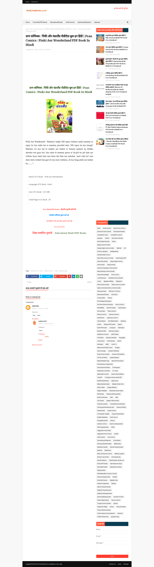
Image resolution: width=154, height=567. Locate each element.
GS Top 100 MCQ (102, 357)
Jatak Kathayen (114, 357)
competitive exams (116, 235)
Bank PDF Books (102, 327)
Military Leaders (119, 453)
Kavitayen (100, 344)
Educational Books (119, 231)
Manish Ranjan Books (116, 447)
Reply (34, 315)
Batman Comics (114, 314)
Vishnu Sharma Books (103, 510)
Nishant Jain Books (103, 457)
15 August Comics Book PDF (113, 377)
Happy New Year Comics (104, 434)
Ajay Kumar (114, 381)
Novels (107, 238)
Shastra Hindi (111, 264)
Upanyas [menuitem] (97, 22)
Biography (122, 337)
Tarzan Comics (115, 500)
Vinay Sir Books (121, 507)
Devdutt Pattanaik (113, 351)
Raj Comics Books (117, 238)
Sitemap (126, 564)
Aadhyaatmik (114, 251)
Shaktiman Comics (103, 334)
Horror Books (101, 311)
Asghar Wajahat (102, 390)
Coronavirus (100, 341)
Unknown (35, 306)
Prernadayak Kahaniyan (104, 301)
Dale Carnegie (101, 351)
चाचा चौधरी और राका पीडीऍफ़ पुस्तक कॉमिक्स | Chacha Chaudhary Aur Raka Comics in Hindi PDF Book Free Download (117, 142)
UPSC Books (114, 334)
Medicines (108, 450)
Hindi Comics (48, 271)
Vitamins (120, 513)
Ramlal (115, 477)
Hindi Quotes (101, 437)
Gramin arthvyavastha (116, 424)
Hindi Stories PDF (121, 258)
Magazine (119, 281)
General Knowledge (103, 274)
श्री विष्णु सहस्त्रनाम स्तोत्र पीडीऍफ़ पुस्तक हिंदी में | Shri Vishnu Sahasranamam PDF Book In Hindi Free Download (117, 128)
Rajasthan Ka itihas (116, 467)
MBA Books (117, 444)
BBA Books (100, 394)
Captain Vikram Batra (112, 400)
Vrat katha (100, 337)
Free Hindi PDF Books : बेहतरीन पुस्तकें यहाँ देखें (59, 209)
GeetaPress (100, 318)
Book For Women (102, 397)
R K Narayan (116, 367)
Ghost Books (111, 341)
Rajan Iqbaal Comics (116, 261)
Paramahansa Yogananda (105, 364)
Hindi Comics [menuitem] (70, 22)
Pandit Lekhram (102, 460)
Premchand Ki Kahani (103, 367)
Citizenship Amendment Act (105, 407)
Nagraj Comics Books (103, 245)
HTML (113, 427)
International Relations (104, 440)
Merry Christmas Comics (104, 453)
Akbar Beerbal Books (103, 384)
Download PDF (59, 227)
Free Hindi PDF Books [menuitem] (40, 22)
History (110, 298)
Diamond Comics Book (104, 231)
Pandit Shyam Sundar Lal (116, 460)
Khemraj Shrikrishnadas (104, 444)
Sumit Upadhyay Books (104, 497)
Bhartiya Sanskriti (111, 337)
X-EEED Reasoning (102, 516)
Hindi (98, 228)
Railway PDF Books (109, 324)
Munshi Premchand (117, 361)
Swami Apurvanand (103, 500)
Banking (123, 321)
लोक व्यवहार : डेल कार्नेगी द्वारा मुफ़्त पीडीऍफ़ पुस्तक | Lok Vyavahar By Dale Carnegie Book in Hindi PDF (116, 103)
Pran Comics (115, 274)
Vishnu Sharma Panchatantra (106, 513)
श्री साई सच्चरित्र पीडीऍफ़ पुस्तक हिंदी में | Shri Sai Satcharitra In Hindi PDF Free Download (116, 115)
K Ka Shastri (117, 440)
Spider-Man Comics (103, 374)
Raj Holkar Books (102, 467)
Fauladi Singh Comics (103, 255)
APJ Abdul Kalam (113, 321)
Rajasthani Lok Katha (103, 371)
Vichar (112, 507)
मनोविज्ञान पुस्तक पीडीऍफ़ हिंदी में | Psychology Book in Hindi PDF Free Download (117, 75)
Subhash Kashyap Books (104, 493)
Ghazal (112, 420)
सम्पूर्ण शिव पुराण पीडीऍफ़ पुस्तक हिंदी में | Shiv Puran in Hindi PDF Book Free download (116, 38)
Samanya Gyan (101, 291)
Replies (35, 319)
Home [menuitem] (28, 22)
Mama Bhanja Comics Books (106, 271)
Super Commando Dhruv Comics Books (109, 288)
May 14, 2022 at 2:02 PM (46, 323)
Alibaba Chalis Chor (118, 384)
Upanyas (99, 238)
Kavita (119, 341)
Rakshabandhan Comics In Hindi (107, 473)
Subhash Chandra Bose (104, 490)
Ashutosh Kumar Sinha (116, 390)
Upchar (115, 503)
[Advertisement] (59, 67)
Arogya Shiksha (112, 387)
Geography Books (102, 420)
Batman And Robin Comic (105, 347)
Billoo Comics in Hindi (118, 284)
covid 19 (113, 344)
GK (125, 248)
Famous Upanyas (102, 251)
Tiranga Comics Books (104, 503)
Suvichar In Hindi (118, 497)
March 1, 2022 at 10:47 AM (40, 308)
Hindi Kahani (122, 308)
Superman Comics (112, 318)
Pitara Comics (112, 311)
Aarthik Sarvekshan (103, 381)
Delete (38, 315)
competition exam (102, 235)
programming (115, 516)
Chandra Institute (102, 404)
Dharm (99, 324)
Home (27, 2)
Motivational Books (103, 294)
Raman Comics (102, 314)
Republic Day (114, 480)
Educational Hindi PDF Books (70, 233)
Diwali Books (101, 410)
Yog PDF (99, 377)
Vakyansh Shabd (102, 507)
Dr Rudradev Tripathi (103, 414)
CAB (116, 397)
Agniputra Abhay (108, 281)
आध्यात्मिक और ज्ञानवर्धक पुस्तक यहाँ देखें (59, 221)
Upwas (120, 324)
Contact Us (34, 2)
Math (107, 344)
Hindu (114, 241)
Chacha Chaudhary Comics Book (107, 268)
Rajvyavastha (101, 470)
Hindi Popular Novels (103, 241)
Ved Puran (114, 294)
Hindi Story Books (102, 261)
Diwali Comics (112, 410)
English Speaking (102, 417)
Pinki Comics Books (36, 29)
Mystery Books (101, 331)
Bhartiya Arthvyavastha (113, 394)
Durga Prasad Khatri (118, 414)
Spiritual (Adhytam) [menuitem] (84, 22)
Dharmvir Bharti (121, 407)
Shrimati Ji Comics (114, 291)
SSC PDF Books (111, 308)
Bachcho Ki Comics (37, 271)
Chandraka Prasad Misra (117, 404)
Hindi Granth (101, 264)
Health (116, 434)
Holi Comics (111, 437)
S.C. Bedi (115, 371)
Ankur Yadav (101, 387)
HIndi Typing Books (103, 427)
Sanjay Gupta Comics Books (105, 248)
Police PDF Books (102, 463)
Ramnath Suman (102, 480)
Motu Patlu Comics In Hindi (105, 258)
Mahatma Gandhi (102, 447)
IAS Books (121, 327)
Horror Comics (120, 304)
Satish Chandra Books (103, 487)
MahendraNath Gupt (103, 361)
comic (99, 281)
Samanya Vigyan (114, 331)
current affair (101, 298)
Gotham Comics (102, 424)
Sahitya (113, 483)
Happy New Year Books (104, 430)
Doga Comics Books (103, 354)
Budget (117, 347)
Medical (99, 450)
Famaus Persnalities (118, 354)
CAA (111, 397)
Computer (112, 327)
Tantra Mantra (101, 321)
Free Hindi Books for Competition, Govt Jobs (49, 564)
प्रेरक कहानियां (100, 308)
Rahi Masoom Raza (116, 463)
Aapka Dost (30, 49)
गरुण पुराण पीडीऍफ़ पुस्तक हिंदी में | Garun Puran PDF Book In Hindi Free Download (117, 49)
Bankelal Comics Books (116, 278)
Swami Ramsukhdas (117, 374)
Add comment (37, 345)
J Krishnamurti (101, 278)
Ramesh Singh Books (103, 477)
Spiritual (119, 248)
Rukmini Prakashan (103, 483)
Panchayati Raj (116, 457)
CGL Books (100, 400)
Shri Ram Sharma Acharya (105, 304)
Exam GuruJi (114, 417)
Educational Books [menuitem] (56, 22)
